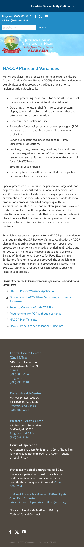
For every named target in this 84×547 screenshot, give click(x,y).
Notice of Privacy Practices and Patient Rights (37, 494)
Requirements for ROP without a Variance (35, 313)
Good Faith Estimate (22, 498)
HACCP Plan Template (23, 319)
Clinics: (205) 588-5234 (15, 20)
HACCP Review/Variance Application (32, 291)
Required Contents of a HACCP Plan (32, 307)
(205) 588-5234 (19, 374)
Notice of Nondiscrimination (27, 510)
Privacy (53, 510)
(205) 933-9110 (19, 382)
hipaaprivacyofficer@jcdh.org (48, 502)
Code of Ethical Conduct (25, 514)
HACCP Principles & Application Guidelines (36, 326)
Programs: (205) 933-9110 (16, 16)
